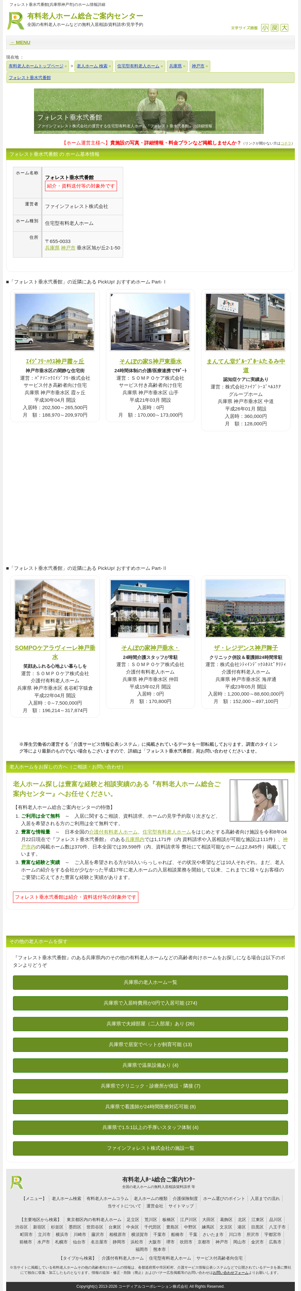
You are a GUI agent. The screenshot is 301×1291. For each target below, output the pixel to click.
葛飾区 (226, 1219)
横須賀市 (139, 1234)
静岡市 (119, 1241)
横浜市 (62, 1234)
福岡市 (141, 1249)
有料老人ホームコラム (108, 1198)
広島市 (275, 1241)
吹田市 (186, 1241)
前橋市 (25, 1241)
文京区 (226, 1227)
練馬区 (208, 1227)
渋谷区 (21, 1227)
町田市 (26, 1234)
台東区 (115, 1227)
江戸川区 (188, 1219)
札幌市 (61, 1241)
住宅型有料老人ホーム (167, 832)
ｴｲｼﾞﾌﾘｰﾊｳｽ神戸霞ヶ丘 (55, 361)
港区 (241, 1227)
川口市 (235, 1234)
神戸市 (221, 1241)
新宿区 (39, 1227)
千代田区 (152, 1227)
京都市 (204, 1241)
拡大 (284, 28)
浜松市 (137, 1241)
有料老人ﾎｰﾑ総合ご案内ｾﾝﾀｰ (159, 1182)
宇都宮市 (272, 1234)
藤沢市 (97, 1234)
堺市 (170, 1241)
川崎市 (80, 1234)
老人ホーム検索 (66, 1198)
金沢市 (257, 1241)
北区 (242, 1219)
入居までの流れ (265, 1198)
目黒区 (257, 1227)
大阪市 (154, 1241)
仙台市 (79, 1241)
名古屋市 (99, 1241)
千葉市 (159, 1234)
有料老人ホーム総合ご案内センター (85, 20)
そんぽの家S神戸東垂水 (150, 361)
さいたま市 (213, 1234)
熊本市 (159, 1249)
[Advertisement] (177, 212)
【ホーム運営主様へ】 (151, 142)
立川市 (44, 1234)
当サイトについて (124, 1206)
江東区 (257, 1219)
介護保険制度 (185, 1198)
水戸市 (43, 1241)
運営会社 (154, 1206)
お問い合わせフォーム (231, 1272)
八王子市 (277, 1227)
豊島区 (172, 1227)
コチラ (286, 143)
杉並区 (57, 1227)
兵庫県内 (135, 839)
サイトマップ (181, 1206)
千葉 (193, 1234)
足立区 (133, 1219)
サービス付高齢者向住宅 (219, 1258)
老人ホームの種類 (151, 1198)
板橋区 (168, 1219)
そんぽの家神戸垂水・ (150, 647)
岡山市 (239, 1241)
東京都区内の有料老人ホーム (94, 1219)
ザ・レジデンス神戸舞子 (246, 647)
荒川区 (151, 1219)
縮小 (265, 28)
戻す (275, 28)
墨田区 (75, 1227)
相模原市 (117, 1234)
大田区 (208, 1219)
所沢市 (253, 1234)
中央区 (132, 1227)
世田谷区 (95, 1227)
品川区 (275, 1219)
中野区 (190, 1227)
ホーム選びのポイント (224, 1198)
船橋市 (177, 1234)
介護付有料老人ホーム (113, 832)
